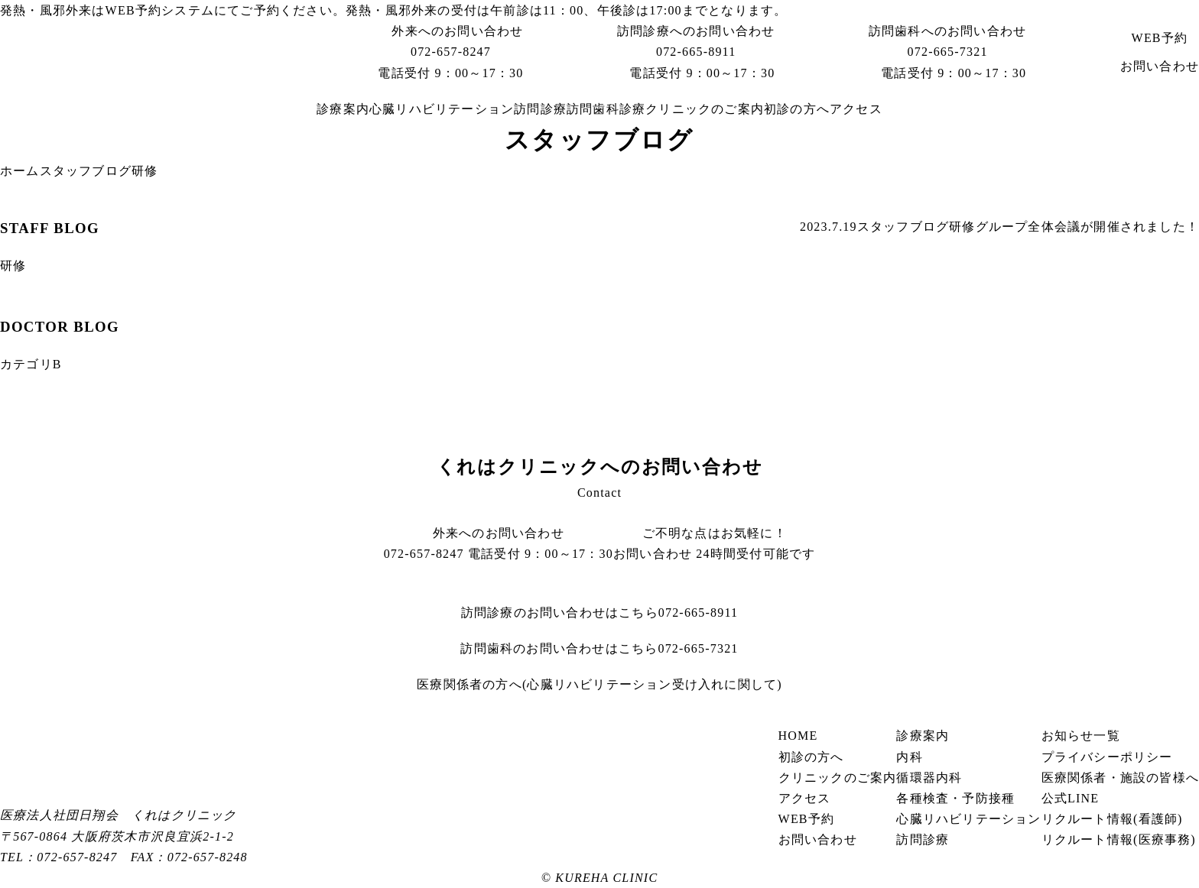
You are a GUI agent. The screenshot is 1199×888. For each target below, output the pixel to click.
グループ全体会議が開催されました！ (1087, 226)
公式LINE (1070, 798)
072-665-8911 (696, 51)
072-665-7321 (948, 51)
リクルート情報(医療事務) (1118, 839)
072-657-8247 (451, 51)
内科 (909, 756)
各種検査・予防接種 (955, 798)
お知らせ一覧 (1080, 735)
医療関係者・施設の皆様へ (1120, 777)
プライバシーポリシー (1107, 756)
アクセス (856, 108)
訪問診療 (540, 108)
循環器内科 (929, 777)
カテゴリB (31, 364)
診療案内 (343, 108)
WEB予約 (134, 10)
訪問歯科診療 (606, 108)
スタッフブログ (86, 170)
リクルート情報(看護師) (1112, 818)
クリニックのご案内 (704, 108)
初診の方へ (797, 108)
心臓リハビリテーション (441, 108)
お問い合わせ (1159, 66)
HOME (798, 735)
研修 (962, 226)
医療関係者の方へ (599, 684)
